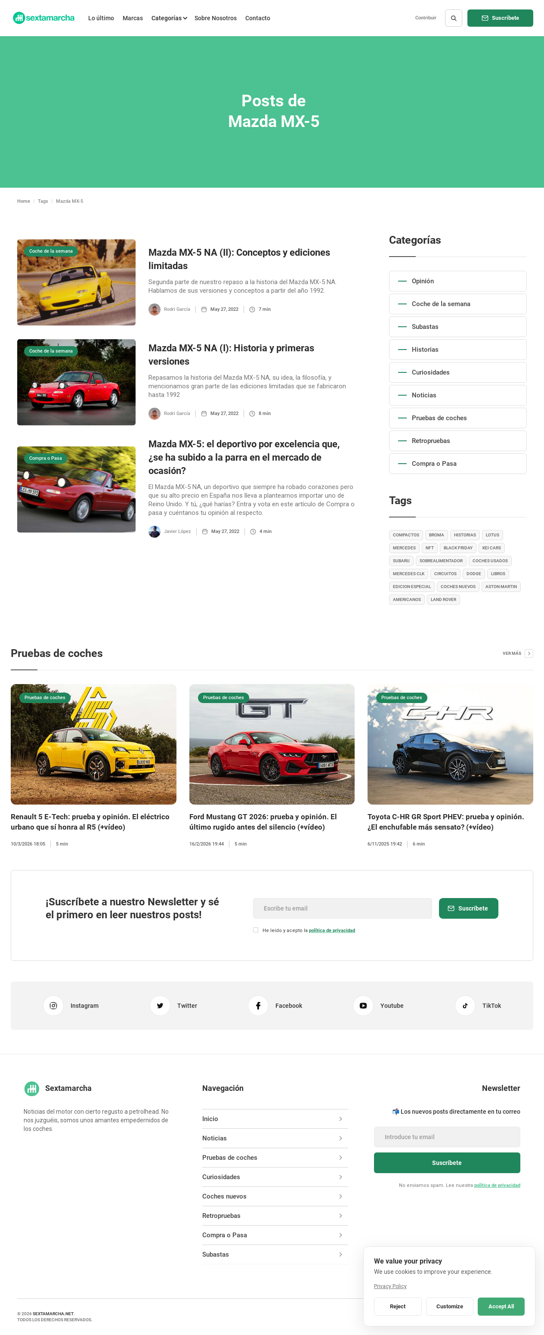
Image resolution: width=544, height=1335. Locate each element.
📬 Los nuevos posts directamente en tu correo (456, 1111)
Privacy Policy (390, 1286)
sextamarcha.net (53, 1313)
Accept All (501, 1306)
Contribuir (425, 18)
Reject (397, 1306)
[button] (168, 18)
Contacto (257, 18)
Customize (449, 1306)
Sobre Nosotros (216, 18)
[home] (43, 18)
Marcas (133, 18)
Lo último (101, 18)
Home (23, 201)
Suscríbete (505, 18)
